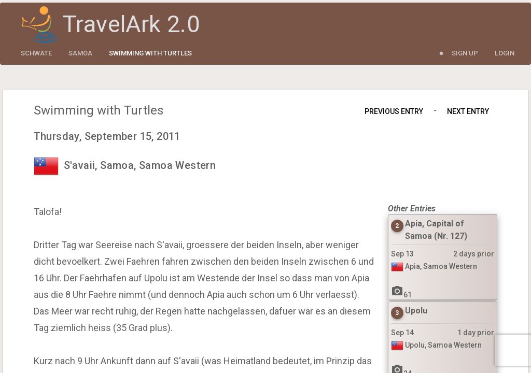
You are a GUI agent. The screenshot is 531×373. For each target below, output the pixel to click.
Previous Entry (394, 111)
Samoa (80, 53)
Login (504, 53)
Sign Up (465, 53)
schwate (36, 53)
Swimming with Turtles (150, 53)
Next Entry (468, 111)
